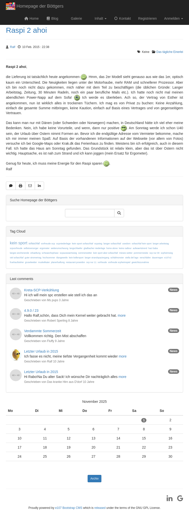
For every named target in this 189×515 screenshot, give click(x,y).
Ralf (12, 47)
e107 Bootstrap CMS (68, 508)
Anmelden (173, 18)
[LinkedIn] (168, 500)
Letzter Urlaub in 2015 (41, 351)
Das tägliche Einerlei (170, 52)
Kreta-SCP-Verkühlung (41, 290)
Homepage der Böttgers (34, 7)
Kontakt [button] (122, 18)
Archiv (94, 478)
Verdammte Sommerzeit (42, 331)
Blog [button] (52, 18)
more (122, 315)
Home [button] (31, 18)
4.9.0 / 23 (31, 310)
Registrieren (147, 18)
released (100, 508)
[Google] (178, 500)
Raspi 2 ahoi (26, 30)
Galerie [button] (76, 18)
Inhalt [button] (100, 18)
